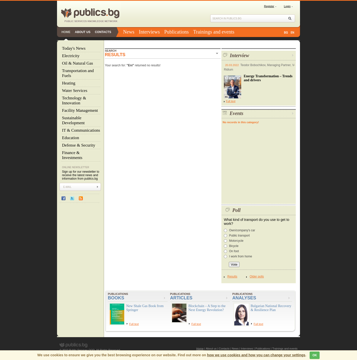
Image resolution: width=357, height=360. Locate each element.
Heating (68, 83)
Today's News (74, 48)
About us (82, 32)
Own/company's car (242, 230)
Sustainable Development (73, 120)
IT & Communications (81, 130)
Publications (176, 32)
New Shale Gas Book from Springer (145, 308)
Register (269, 6)
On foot (234, 251)
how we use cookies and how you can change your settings (256, 355)
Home (65, 32)
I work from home (240, 256)
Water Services (74, 90)
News (128, 32)
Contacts (103, 32)
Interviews (149, 32)
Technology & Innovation (74, 100)
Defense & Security (78, 145)
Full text (230, 101)
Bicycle (233, 246)
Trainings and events (213, 32)
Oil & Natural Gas (77, 63)
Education (70, 137)
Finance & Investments (72, 155)
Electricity (71, 55)
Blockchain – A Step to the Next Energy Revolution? (207, 308)
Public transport (239, 235)
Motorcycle (236, 240)
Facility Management (80, 110)
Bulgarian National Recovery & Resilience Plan (271, 308)
